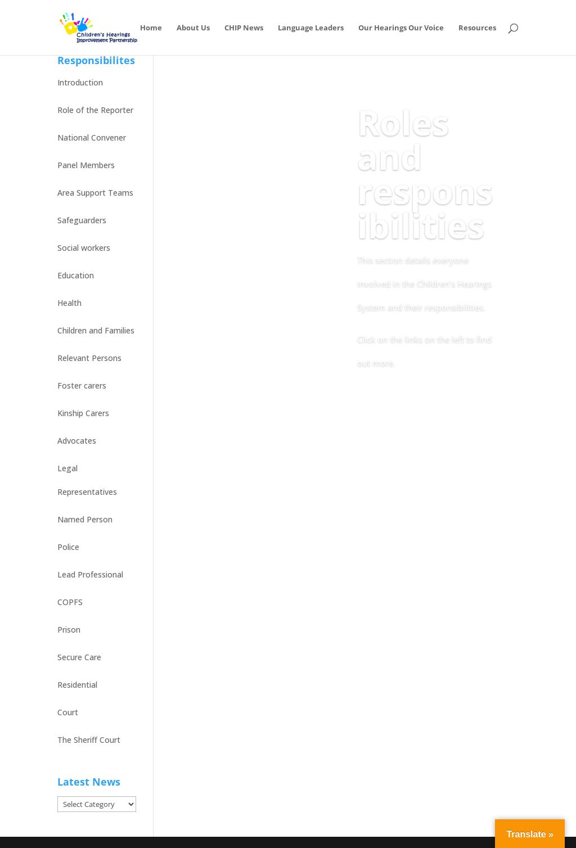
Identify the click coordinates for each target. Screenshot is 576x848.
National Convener (91, 137)
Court (67, 712)
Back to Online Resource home (422, 404)
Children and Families (95, 330)
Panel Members (86, 165)
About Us (193, 28)
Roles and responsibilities (425, 174)
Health (69, 302)
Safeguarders (81, 220)
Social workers (83, 247)
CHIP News (243, 28)
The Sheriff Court (88, 739)
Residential (77, 684)
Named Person (84, 519)
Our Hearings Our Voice (401, 28)
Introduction (80, 82)
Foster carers (81, 385)
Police (68, 547)
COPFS (70, 602)
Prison (68, 629)
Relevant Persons (89, 358)
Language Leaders (311, 28)
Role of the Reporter (95, 110)
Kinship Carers (83, 413)
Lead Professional (90, 574)
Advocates (76, 440)
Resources (477, 28)
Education (75, 275)
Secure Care (79, 657)
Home (151, 28)
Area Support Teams (95, 192)
